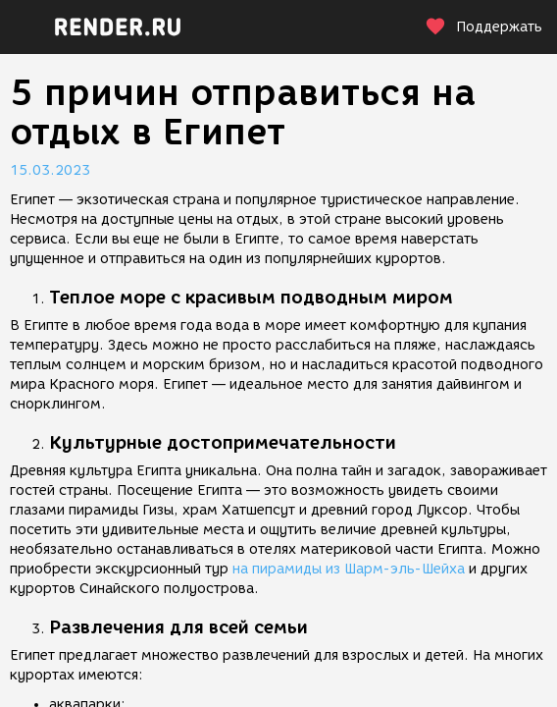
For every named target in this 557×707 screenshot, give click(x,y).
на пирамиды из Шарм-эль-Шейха (348, 569)
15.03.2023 (50, 170)
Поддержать (483, 27)
